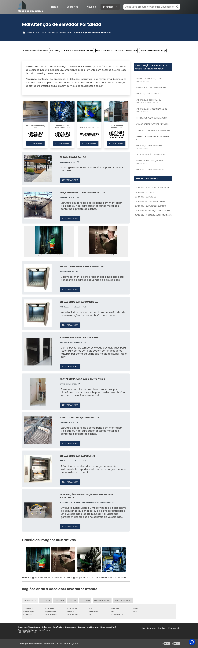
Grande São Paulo (102, 600)
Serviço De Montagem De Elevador (152, 124)
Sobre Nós (72, 6)
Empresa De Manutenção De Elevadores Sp (149, 80)
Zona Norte (45, 600)
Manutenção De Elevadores (149, 93)
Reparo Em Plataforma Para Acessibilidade (116, 50)
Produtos (110, 6)
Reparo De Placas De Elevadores (151, 87)
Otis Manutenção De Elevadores (151, 154)
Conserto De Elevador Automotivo (153, 130)
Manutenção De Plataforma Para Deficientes (71, 50)
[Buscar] (177, 7)
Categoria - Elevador (144, 192)
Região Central (30, 600)
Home (54, 6)
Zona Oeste (59, 600)
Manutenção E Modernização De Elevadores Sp (151, 110)
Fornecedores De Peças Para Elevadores (149, 162)
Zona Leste (85, 600)
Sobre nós (151, 628)
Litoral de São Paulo (123, 600)
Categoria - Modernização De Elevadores (153, 215)
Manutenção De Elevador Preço (151, 169)
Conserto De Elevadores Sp (153, 50)
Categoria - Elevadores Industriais (150, 206)
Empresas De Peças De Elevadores (151, 118)
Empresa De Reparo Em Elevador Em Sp (152, 138)
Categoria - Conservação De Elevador (152, 188)
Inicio (143, 628)
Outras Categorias (146, 178)
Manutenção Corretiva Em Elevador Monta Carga (148, 101)
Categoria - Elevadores (145, 197)
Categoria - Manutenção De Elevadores (152, 210)
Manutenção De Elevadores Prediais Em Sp (149, 147)
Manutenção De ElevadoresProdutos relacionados (151, 67)
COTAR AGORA (35, 143)
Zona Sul (72, 600)
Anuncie (91, 6)
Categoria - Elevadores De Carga (150, 201)
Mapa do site (174, 628)
